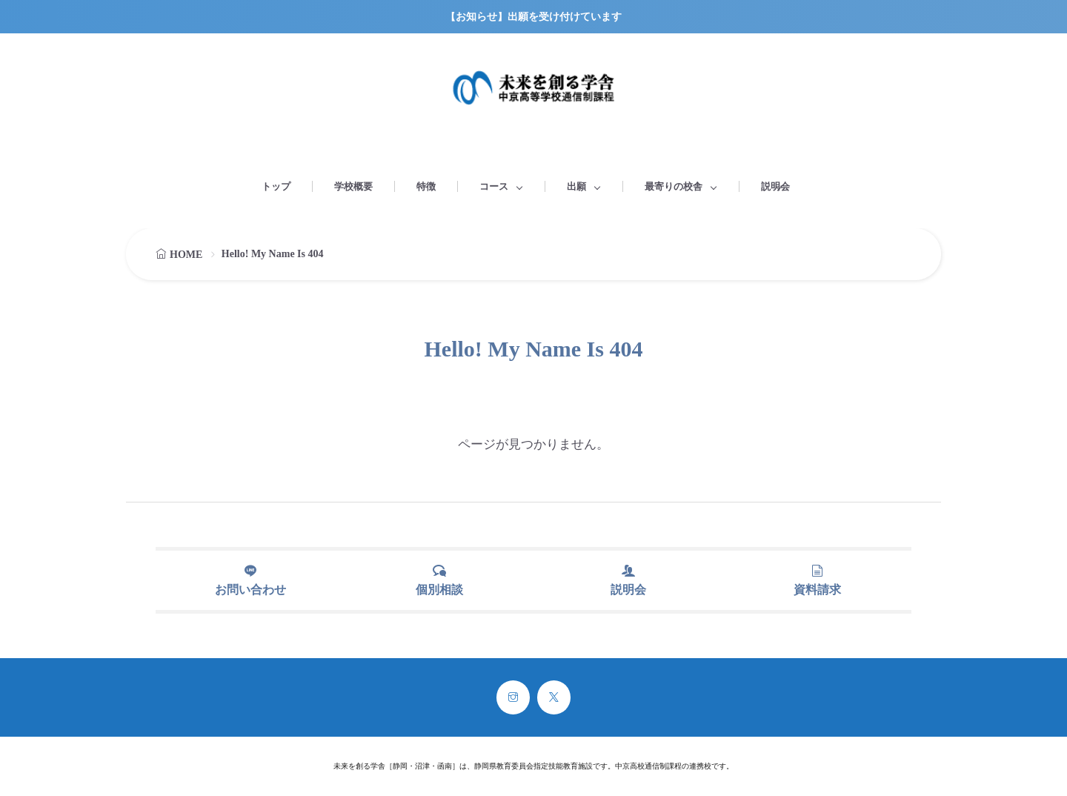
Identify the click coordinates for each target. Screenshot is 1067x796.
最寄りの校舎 (673, 186)
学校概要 (353, 186)
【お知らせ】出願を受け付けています (533, 16)
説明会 (775, 186)
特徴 (426, 186)
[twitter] (554, 697)
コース (493, 186)
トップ (276, 186)
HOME (186, 254)
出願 (576, 186)
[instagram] (513, 697)
